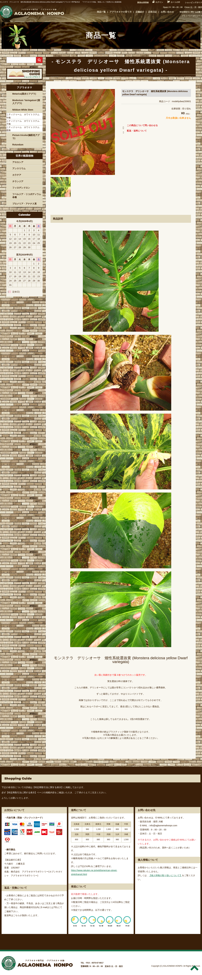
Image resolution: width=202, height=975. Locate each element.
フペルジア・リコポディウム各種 (26, 196)
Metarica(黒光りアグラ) (24, 94)
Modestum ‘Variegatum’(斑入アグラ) (26, 102)
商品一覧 (101, 12)
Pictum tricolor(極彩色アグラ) (26, 137)
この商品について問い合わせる (139, 126)
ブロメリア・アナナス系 (24, 203)
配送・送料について (134, 131)
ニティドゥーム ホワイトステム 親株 (24, 129)
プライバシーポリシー (190, 16)
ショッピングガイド (193, 2)
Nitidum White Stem (22, 109)
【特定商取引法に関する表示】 (48, 787)
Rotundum (17, 144)
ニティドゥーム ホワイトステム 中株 (24, 116)
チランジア (17, 181)
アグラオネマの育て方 (121, 12)
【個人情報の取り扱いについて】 (165, 875)
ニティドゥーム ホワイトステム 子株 (24, 122)
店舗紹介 (139, 12)
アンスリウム (19, 168)
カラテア (16, 175)
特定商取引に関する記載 (190, 12)
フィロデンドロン (21, 187)
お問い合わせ (167, 12)
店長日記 (152, 12)
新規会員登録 (143, 2)
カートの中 (175, 2)
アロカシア (17, 162)
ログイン (159, 2)
